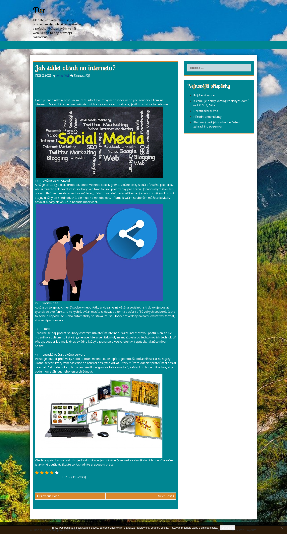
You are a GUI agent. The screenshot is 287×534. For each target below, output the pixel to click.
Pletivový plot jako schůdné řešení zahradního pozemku (216, 124)
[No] (282, 528)
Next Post (166, 496)
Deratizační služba (205, 111)
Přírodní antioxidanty (207, 117)
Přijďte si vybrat (204, 95)
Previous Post (47, 496)
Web (66, 75)
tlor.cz (59, 75)
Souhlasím (227, 527)
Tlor (39, 9)
